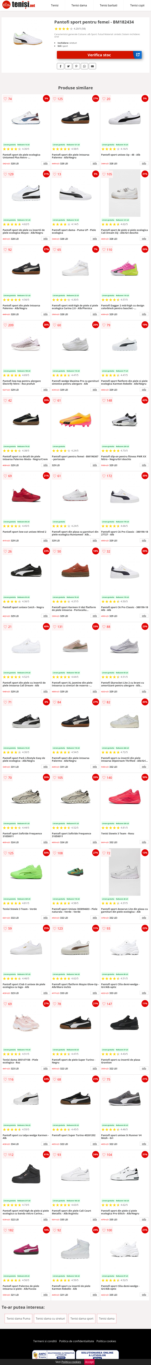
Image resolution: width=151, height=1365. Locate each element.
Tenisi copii (137, 5)
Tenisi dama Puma (18, 1318)
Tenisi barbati (108, 5)
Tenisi (54, 5)
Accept (89, 1362)
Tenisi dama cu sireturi (50, 1318)
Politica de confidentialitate (76, 1341)
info (45, 163)
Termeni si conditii (45, 1341)
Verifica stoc (115, 55)
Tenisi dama (79, 5)
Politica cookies (106, 1341)
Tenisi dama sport (82, 1318)
